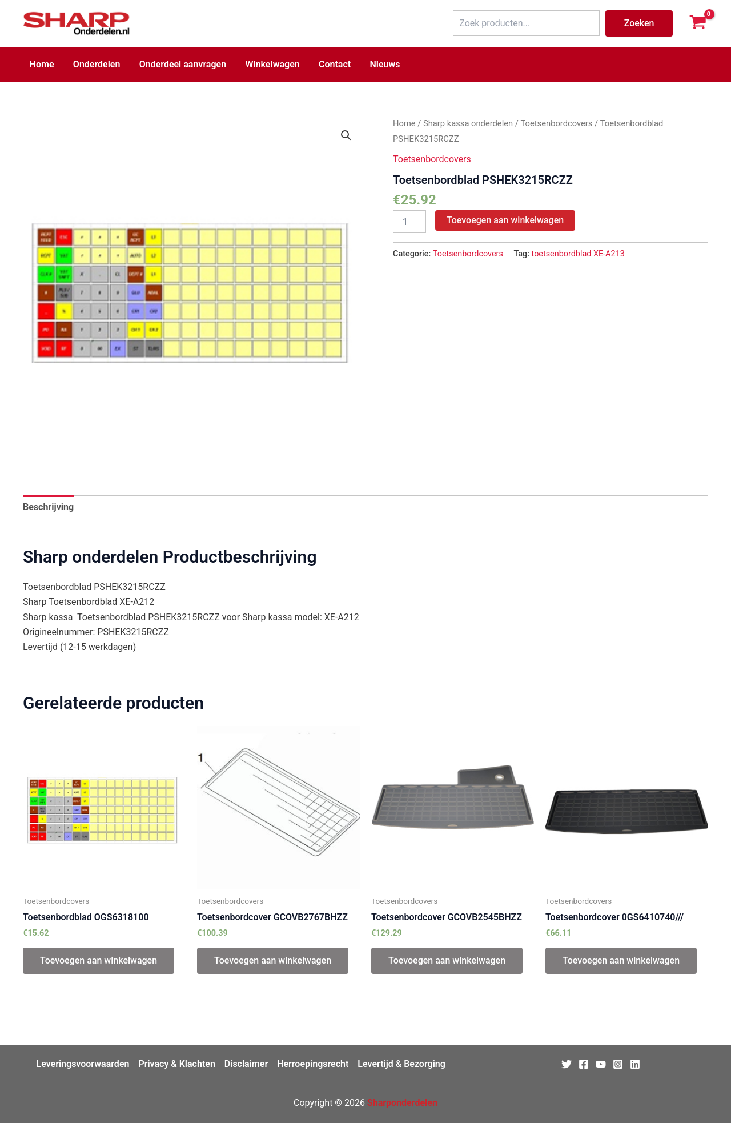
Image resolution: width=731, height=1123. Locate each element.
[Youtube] (601, 1064)
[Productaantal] (409, 221)
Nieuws (381, 64)
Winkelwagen (270, 64)
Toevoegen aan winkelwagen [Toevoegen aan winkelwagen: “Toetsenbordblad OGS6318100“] (98, 960)
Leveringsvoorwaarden (83, 1063)
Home (41, 64)
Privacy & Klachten (176, 1063)
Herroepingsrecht (312, 1063)
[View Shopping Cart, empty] (697, 23)
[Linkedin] (635, 1064)
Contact (331, 64)
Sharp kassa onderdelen (468, 123)
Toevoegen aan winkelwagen (505, 220)
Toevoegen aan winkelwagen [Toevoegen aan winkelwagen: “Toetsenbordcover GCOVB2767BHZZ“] (272, 960)
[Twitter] (566, 1064)
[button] (346, 135)
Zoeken (639, 23)
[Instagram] (618, 1064)
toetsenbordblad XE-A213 (578, 254)
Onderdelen (95, 64)
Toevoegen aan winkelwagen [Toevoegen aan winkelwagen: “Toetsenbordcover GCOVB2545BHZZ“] (446, 960)
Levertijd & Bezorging (401, 1063)
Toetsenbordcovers (557, 123)
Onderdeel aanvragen (180, 64)
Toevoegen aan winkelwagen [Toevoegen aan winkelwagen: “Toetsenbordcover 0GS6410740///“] (621, 960)
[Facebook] (584, 1064)
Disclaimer (246, 1063)
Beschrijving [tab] (48, 507)
